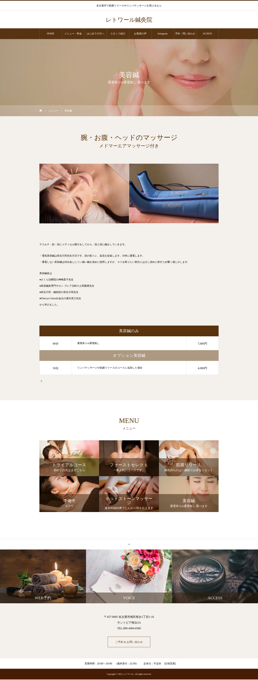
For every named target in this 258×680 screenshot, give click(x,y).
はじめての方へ (95, 33)
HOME (50, 33)
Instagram (163, 33)
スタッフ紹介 (117, 33)
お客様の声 (140, 33)
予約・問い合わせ (185, 33)
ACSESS (207, 33)
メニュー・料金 (73, 33)
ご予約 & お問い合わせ (129, 642)
